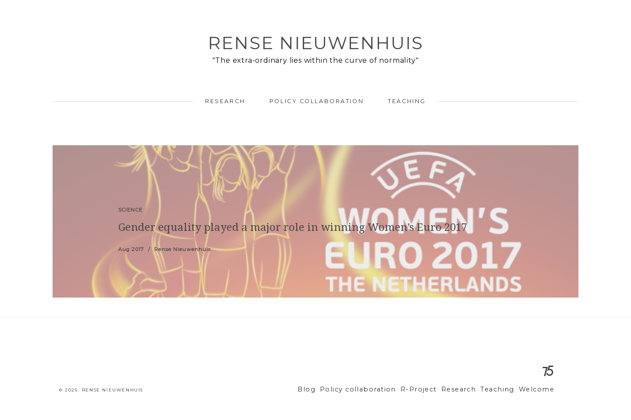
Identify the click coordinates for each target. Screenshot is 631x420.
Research (225, 101)
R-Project (431, 389)
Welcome (538, 389)
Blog (331, 389)
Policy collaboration (316, 101)
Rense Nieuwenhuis (315, 43)
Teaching (406, 101)
